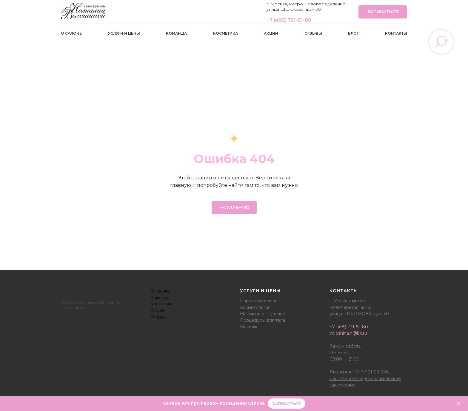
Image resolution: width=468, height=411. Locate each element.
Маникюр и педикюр (262, 313)
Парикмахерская (258, 301)
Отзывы (313, 33)
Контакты (396, 33)
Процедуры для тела (262, 320)
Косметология (255, 307)
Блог (353, 33)
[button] (286, 403)
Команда (176, 33)
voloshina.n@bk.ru (348, 333)
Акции (271, 33)
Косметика (225, 33)
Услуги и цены (124, 33)
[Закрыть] (458, 403)
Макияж (248, 327)
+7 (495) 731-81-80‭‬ (289, 20)
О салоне (71, 33)
